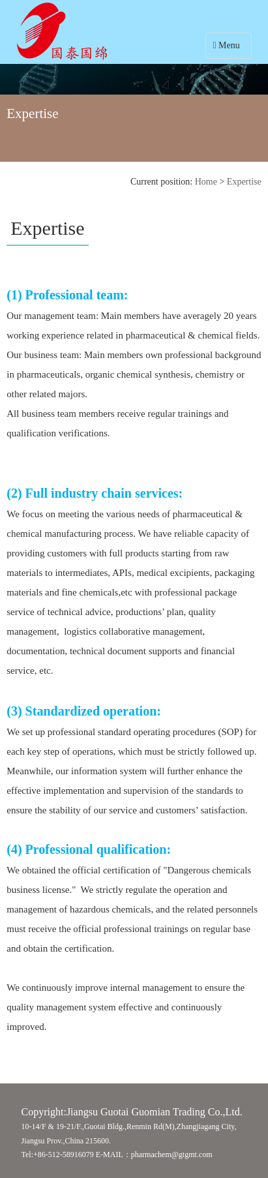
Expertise (244, 182)
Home (205, 182)
